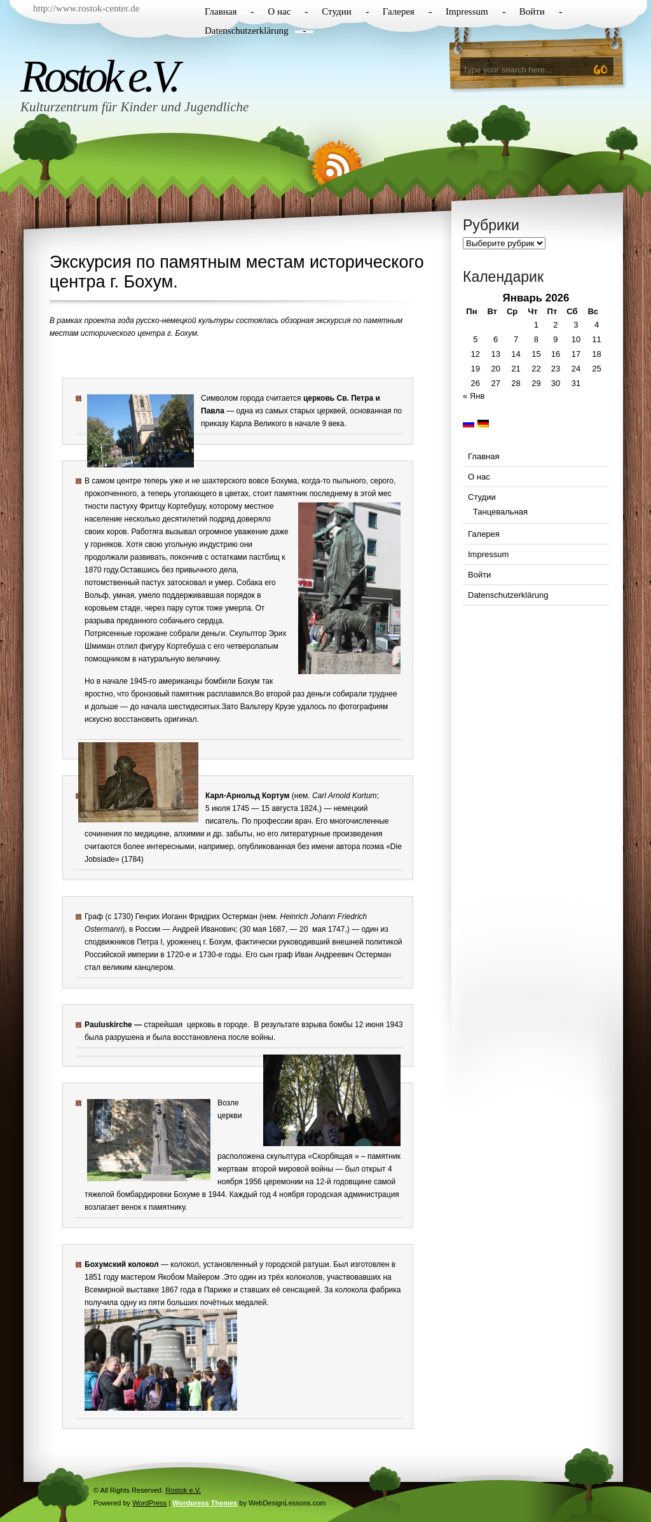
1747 (336, 929)
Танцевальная (500, 511)
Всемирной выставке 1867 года (140, 1289)
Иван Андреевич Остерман (343, 954)
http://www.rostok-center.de (86, 8)
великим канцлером (137, 967)
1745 (240, 808)
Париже (217, 1289)
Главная (220, 11)
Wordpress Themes (204, 1503)
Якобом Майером (189, 1277)
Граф (94, 916)
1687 (276, 929)
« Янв (473, 396)
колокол (184, 1264)
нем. (302, 795)
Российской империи (121, 954)
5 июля (217, 808)
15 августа (279, 808)
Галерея (399, 11)
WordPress (149, 1503)
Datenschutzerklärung (247, 30)
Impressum (467, 11)
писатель (221, 821)
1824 (308, 808)
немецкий (351, 808)
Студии (336, 11)
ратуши (316, 1264)
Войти (532, 11)
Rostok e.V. (98, 76)
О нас (279, 11)
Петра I (149, 941)
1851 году (102, 1277)
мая (318, 929)
